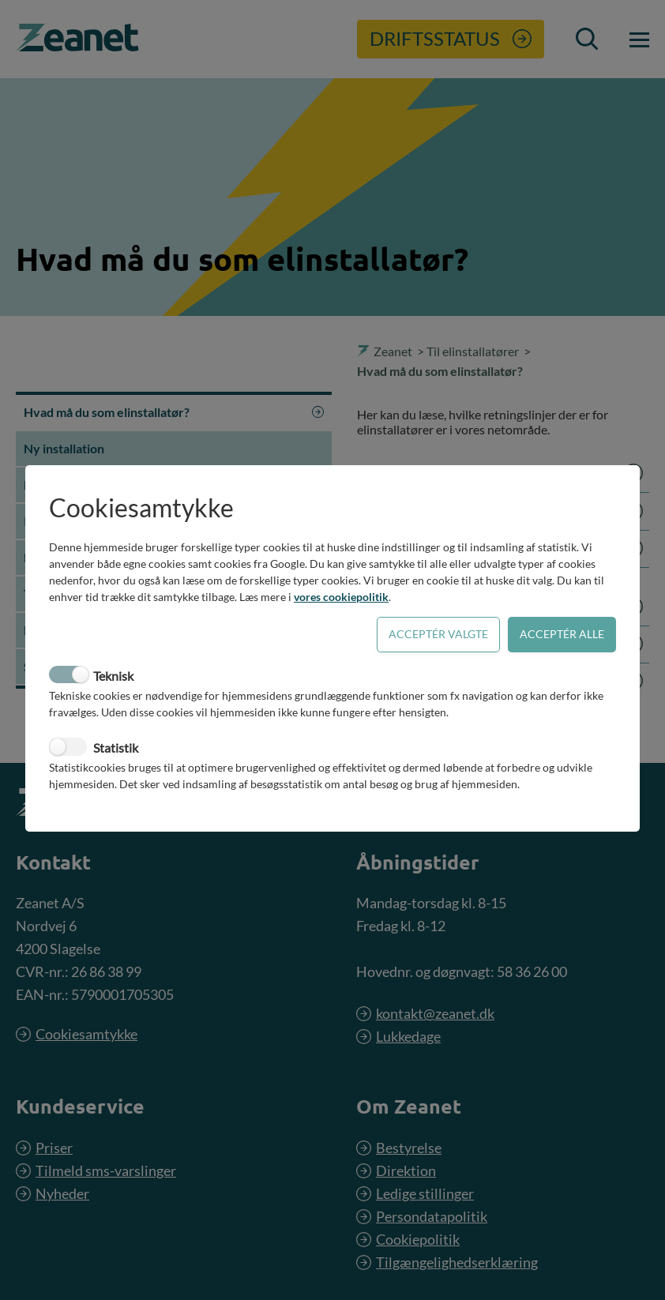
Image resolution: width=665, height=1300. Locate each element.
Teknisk (113, 675)
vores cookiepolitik (341, 596)
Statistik (115, 747)
